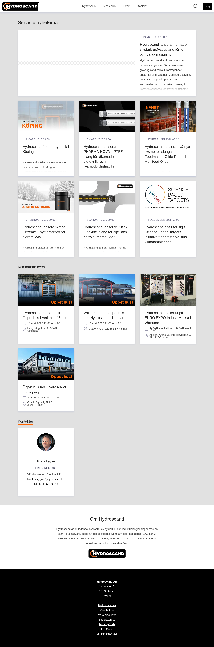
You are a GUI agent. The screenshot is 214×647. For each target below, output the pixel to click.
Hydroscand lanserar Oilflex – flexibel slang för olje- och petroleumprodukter (106, 232)
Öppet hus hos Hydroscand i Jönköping (45, 389)
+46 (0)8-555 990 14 (46, 483)
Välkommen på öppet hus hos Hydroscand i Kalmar (104, 315)
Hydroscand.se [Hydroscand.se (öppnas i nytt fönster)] (107, 605)
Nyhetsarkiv (89, 6)
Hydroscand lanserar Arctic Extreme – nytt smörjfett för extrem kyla (44, 232)
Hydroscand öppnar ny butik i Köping (46, 149)
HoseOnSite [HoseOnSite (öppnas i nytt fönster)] (107, 629)
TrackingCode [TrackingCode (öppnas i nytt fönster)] (107, 624)
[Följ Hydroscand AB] (207, 6)
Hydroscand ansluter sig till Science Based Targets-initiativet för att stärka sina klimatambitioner (166, 234)
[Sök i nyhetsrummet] (195, 6)
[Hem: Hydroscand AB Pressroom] (20, 6)
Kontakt (142, 6)
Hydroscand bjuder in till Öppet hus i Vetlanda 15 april (45, 315)
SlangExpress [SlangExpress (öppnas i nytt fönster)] (107, 619)
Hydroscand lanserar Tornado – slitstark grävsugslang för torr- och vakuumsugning (164, 49)
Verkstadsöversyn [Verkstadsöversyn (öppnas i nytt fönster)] (107, 633)
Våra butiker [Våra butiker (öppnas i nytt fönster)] (107, 610)
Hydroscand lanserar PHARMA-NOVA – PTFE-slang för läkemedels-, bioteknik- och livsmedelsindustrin (104, 157)
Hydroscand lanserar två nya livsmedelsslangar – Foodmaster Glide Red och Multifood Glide (167, 154)
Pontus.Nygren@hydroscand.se (46, 479)
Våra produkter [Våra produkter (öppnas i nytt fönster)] (107, 614)
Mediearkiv (109, 6)
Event (126, 6)
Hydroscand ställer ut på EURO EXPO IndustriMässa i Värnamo (168, 318)
